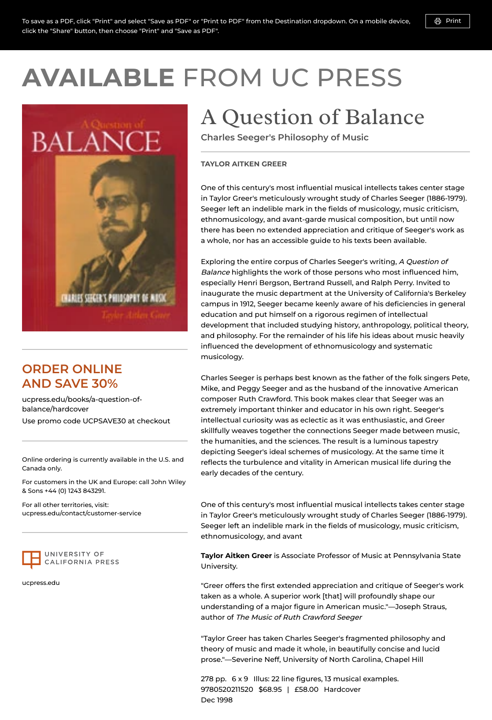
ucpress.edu (41, 583)
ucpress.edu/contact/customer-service (81, 513)
